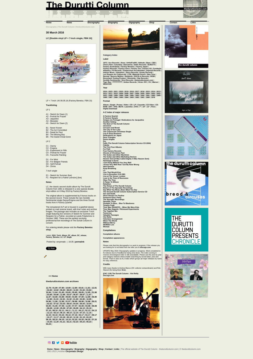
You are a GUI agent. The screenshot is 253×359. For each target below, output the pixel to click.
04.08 (87, 306)
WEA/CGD (107, 84)
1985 (121, 97)
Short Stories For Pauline (113, 196)
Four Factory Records (112, 151)
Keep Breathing (109, 168)
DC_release (81, 235)
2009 (121, 93)
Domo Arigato (109, 139)
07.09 (69, 308)
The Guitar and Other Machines (116, 155)
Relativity (129, 76)
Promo (119, 105)
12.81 (94, 288)
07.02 (56, 304)
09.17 (94, 315)
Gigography (134, 22)
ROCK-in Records (141, 76)
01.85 (61, 292)
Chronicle (107, 126)
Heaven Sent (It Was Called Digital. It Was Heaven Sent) (126, 159)
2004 (148, 93)
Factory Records (110, 69)
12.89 (87, 297)
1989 (158, 95)
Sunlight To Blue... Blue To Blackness (118, 203)
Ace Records (113, 63)
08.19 (55, 319)
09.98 (81, 301)
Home (48, 22)
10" (144, 107)
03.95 (82, 299)
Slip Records (142, 78)
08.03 (69, 304)
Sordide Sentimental (111, 80)
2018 (132, 91)
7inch (58, 235)
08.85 (81, 292)
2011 (110, 93)
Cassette (141, 105)
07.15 (82, 313)
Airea (123, 63)
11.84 (55, 292)
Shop (151, 22)
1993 (137, 95)
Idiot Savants (108, 166)
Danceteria (127, 65)
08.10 (55, 310)
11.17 (56, 317)
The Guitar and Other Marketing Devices (120, 157)
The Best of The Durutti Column (116, 124)
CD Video (150, 105)
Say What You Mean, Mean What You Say (120, 190)
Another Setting (109, 122)
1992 (142, 95)
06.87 (75, 295)
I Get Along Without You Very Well (117, 163)
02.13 (87, 310)
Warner (155, 82)
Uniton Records (130, 82)
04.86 (56, 295)
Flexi (153, 107)
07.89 (81, 297)
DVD (136, 107)
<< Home (53, 276)
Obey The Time (109, 180)
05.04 (82, 304)
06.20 (87, 319)
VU (149, 82)
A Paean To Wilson (111, 182)
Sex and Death (109, 194)
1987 (110, 97)
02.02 (49, 304)
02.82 (49, 290)
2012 (105, 93)
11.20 (56, 322)
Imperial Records (153, 70)
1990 (153, 95)
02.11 (61, 310)
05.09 (62, 308)
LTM (129, 74)
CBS (154, 63)
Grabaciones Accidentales (134, 70)
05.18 (69, 317)
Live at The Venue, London (114, 176)
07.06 (61, 306)
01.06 (55, 306)
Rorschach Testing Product (114, 78)
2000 (110, 95)
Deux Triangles (109, 137)
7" (140, 107)
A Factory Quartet (110, 116)
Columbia (118, 65)
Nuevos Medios (117, 76)
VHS (115, 107)
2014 (153, 91)
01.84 (82, 290)
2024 (105, 91)
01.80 (55, 288)
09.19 (61, 319)
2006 (137, 93)
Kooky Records (146, 72)
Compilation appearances (113, 238)
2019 (126, 91)
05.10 (88, 308)
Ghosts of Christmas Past (114, 153)
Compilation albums (111, 234)
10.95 (88, 299)
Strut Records (127, 80)
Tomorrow (107, 213)
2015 (148, 91)
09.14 (69, 313)
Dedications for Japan (112, 135)
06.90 (94, 297)
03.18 (62, 317)
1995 (132, 95)
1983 (132, 97)
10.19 (68, 319)
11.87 (88, 295)
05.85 (74, 292)
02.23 (75, 322)
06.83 (62, 290)
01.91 (56, 299)
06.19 (48, 319)
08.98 (74, 301)
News (69, 22)
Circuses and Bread (111, 128)
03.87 (69, 295)
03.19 (88, 317)
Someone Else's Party (112, 197)
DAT (110, 107)
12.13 (49, 313)
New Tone (151, 74)
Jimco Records (132, 72)
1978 (153, 97)
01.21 (62, 322)
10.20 (49, 322)
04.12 (81, 310)
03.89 (74, 297)
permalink (79, 242)
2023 (110, 91)
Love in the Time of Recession (115, 178)
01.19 (82, 317)
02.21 (69, 322)
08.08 (49, 308)
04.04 (75, 304)
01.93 (75, 299)
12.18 (75, 317)
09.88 (68, 297)
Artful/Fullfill (131, 63)
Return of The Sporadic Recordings (118, 188)
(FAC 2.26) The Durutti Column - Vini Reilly (120, 273)
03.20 (81, 319)
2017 (137, 91)
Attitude (141, 63)
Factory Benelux (127, 67)
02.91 (62, 299)
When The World (110, 221)
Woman (106, 227)
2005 (142, 93)
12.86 (62, 295)
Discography (94, 22)
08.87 (82, 295)
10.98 (87, 301)
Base (148, 63)
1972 (105, 63)
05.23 (88, 322)
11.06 (68, 306)
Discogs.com (108, 275)
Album (64, 235)
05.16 (68, 315)
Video (126, 105)
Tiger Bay (107, 82)
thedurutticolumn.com (144, 80)
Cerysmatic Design (74, 351)
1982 (137, 97)
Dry (104, 141)
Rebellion (107, 184)
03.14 (56, 313)
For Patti (106, 149)
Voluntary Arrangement (112, 219)
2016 (54, 235)
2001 (105, 95)
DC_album (72, 235)
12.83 (75, 290)
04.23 (82, 322)
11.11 (74, 310)
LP (65, 237)
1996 (126, 95)
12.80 (74, 288)
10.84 (48, 292)
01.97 (68, 301)
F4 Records (116, 70)
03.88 (61, 297)
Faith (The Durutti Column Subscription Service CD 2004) (127, 143)
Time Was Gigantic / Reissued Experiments (121, 209)
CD (131, 105)
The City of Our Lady (111, 130)
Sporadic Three (109, 201)
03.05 (48, 306)
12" (148, 107)
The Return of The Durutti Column (117, 186)
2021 (116, 91)
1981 (142, 97)
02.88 (55, 297)
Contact (173, 22)
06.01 (94, 301)
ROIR (152, 76)
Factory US (147, 69)
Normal (106, 76)
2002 (158, 93)
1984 (126, 97)
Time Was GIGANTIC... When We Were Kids (121, 207)
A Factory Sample (110, 118)
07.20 (94, 319)
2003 (153, 93)
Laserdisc (129, 107)
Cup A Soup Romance (112, 133)
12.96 (61, 301)
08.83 (69, 290)
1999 (116, 95)
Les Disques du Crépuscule (114, 74)
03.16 (61, 315)
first (123, 270)
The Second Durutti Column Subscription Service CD (125, 192)
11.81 (87, 288)
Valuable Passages (111, 215)
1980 (148, 97)
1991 (148, 95)
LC (62, 237)
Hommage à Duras (111, 161)
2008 (126, 93)
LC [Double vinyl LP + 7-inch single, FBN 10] (69, 38)
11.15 (88, 313)
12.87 (48, 297)
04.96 (48, 301)
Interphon (120, 72)
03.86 (49, 295)
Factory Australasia (111, 67)
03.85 (68, 292)
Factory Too (136, 69)
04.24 (48, 324)
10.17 (49, 317)
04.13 (94, 310)
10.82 (56, 290)
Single (69, 237)
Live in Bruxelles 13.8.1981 (114, 174)
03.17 (81, 315)
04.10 (82, 308)
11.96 (55, 301)
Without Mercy (109, 223)
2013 (158, 91)
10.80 (68, 288)
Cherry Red (108, 65)
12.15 (48, 315)
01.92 (69, 299)
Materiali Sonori (139, 74)
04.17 (87, 315)
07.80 (61, 288)
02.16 (55, 315)
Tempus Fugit (108, 205)
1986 (116, 97)
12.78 (48, 288)
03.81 (81, 288)
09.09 (75, 308)
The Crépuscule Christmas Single (117, 132)
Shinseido (131, 78)
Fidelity (106, 145)
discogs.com (145, 247)
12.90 (49, 299)
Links (193, 22)
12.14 (75, 313)
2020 (121, 91)
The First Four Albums (112, 147)
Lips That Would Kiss (112, 172)
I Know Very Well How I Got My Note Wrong (121, 165)
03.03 (62, 304)
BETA (121, 107)
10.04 (88, 304)
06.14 (62, 313)
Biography (113, 22)
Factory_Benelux (53, 237)
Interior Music (109, 72)
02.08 (81, 306)
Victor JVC (142, 82)
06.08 (94, 306)
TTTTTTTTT (117, 82)
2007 (132, 93)
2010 (116, 93)
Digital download (110, 109)
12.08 (56, 308)
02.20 (74, 319)
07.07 (74, 306)
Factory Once (124, 69)
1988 (105, 97)
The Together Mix (110, 211)
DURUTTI (151, 65)
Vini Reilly (107, 217)
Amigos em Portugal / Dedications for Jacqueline (123, 120)
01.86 (94, 292)
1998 (121, 95)
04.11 (68, 310)
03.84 (88, 290)
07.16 (74, 315)
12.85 (87, 292)
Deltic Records (140, 65)
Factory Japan (142, 67)
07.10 (48, 310)
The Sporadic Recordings (113, 199)
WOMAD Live (108, 225)
